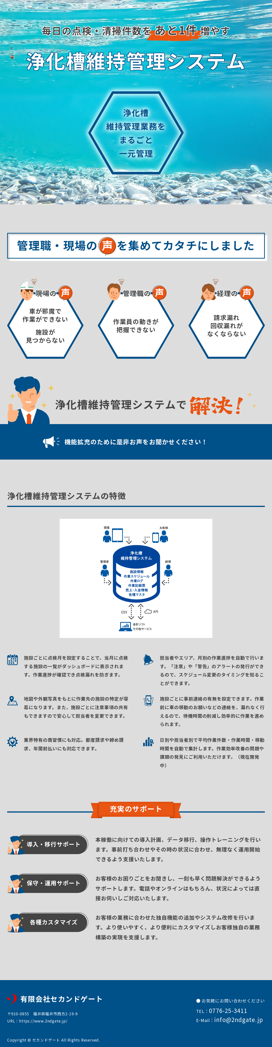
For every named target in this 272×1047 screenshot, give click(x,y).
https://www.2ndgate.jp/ (43, 1021)
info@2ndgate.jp (238, 1019)
